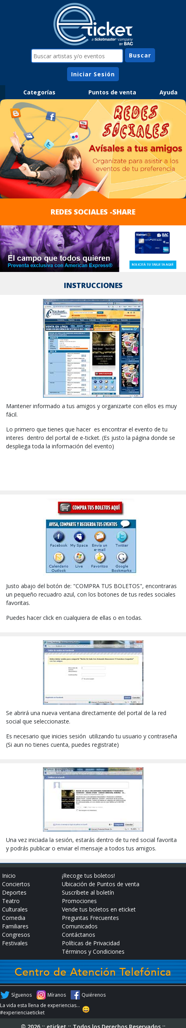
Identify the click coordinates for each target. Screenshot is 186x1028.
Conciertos (16, 884)
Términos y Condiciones (93, 951)
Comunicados (80, 926)
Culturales (15, 909)
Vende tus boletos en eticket (99, 909)
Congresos (16, 934)
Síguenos (21, 994)
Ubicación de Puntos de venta (100, 884)
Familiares (15, 926)
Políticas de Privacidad (91, 943)
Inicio (9, 875)
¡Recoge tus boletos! (88, 875)
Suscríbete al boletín (88, 892)
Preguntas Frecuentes (90, 918)
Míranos (56, 994)
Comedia (13, 918)
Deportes (14, 892)
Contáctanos (78, 934)
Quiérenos (94, 994)
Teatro (11, 901)
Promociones (79, 901)
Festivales (15, 943)
